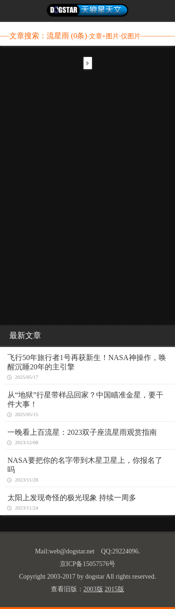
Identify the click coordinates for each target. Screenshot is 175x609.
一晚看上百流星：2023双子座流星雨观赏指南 (82, 432)
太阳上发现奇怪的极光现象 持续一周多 (71, 498)
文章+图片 (104, 36)
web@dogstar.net (71, 551)
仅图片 (130, 36)
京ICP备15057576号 (88, 563)
